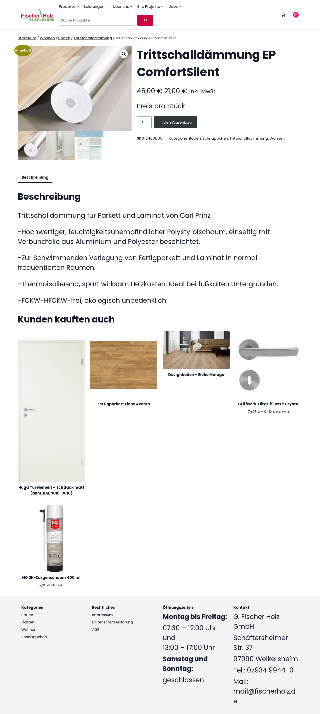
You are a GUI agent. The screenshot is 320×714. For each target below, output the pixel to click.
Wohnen (47, 38)
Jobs (173, 6)
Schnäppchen (215, 138)
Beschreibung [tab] (35, 177)
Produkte (67, 6)
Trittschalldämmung (93, 38)
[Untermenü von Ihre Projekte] (162, 6)
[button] (124, 54)
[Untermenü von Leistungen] (106, 6)
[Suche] (145, 20)
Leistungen (94, 6)
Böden (64, 38)
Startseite (27, 38)
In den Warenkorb (176, 122)
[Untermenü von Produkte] (78, 6)
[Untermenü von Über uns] (131, 6)
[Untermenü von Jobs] (180, 6)
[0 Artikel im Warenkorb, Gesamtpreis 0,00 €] (283, 14)
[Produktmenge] (144, 122)
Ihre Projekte (148, 6)
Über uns (121, 6)
